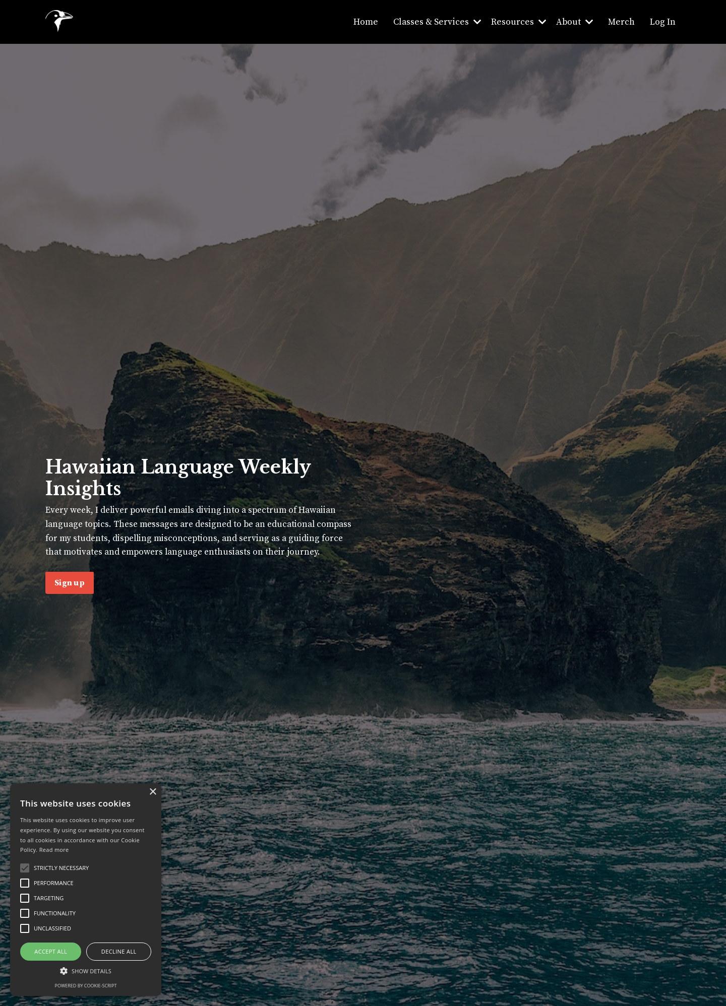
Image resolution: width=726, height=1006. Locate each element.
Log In (663, 21)
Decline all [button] (119, 951)
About (573, 21)
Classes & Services (434, 21)
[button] (85, 971)
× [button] (152, 792)
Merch (621, 21)
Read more (54, 849)
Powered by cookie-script (86, 985)
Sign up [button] (69, 591)
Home (362, 21)
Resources (516, 21)
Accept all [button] (50, 951)
